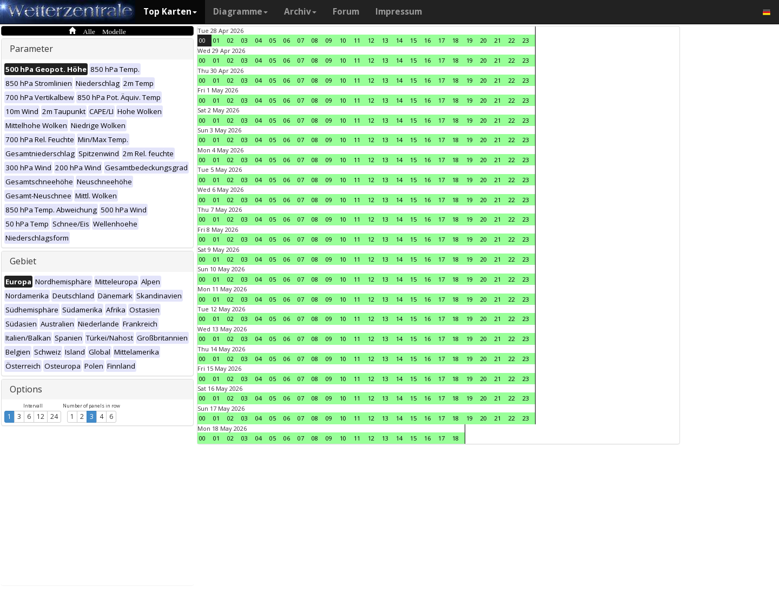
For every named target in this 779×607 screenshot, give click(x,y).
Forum (346, 11)
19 (469, 40)
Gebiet (23, 261)
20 (483, 40)
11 (357, 40)
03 (244, 40)
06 (286, 40)
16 (427, 40)
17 (441, 40)
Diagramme (240, 11)
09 (329, 40)
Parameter (31, 49)
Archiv (300, 11)
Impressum (398, 11)
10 (343, 40)
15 (413, 40)
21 (497, 40)
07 (301, 40)
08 (315, 40)
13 (385, 40)
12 (40, 416)
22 (512, 40)
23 (526, 40)
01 (216, 40)
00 (202, 40)
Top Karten (170, 11)
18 (455, 40)
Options (26, 389)
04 (258, 40)
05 (272, 40)
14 (399, 40)
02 (230, 40)
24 (54, 416)
